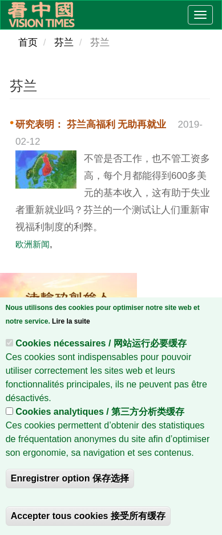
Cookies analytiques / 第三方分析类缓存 (99, 414)
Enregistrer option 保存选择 (70, 481)
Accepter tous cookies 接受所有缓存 (88, 519)
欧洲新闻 (32, 244)
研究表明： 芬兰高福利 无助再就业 (90, 124)
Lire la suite (71, 324)
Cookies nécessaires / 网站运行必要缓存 (101, 346)
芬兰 (64, 42)
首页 (28, 42)
